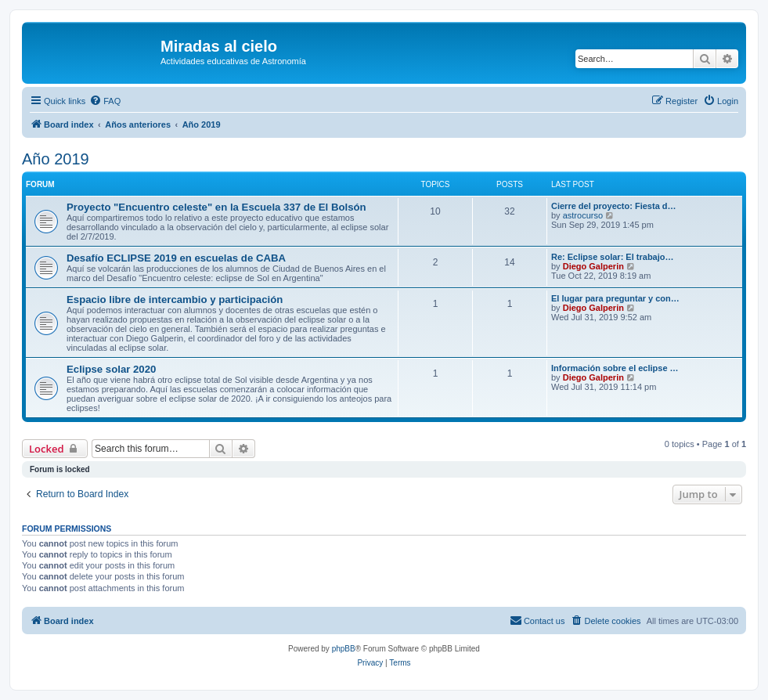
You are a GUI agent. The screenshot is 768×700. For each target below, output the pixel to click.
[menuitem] (105, 101)
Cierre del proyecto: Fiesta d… (613, 206)
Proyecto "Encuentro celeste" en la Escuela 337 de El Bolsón (216, 207)
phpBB (343, 648)
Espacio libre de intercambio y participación (175, 299)
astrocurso (583, 215)
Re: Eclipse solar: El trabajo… (612, 257)
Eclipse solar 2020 (111, 369)
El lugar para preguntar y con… (615, 298)
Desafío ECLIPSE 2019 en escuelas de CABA (176, 258)
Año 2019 (55, 159)
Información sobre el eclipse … (615, 368)
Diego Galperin (593, 266)
